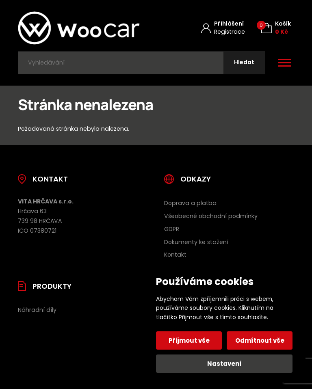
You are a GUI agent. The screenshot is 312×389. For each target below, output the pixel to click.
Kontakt (175, 255)
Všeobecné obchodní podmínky (211, 216)
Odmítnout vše (259, 340)
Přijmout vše (189, 340)
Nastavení (224, 363)
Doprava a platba (190, 203)
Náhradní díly (37, 310)
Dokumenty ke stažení (196, 242)
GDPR (171, 229)
